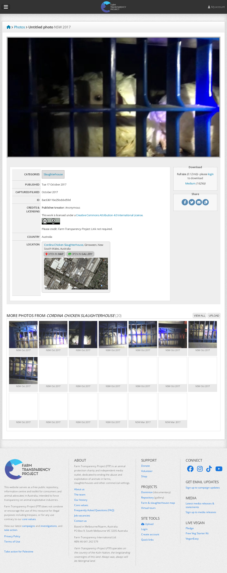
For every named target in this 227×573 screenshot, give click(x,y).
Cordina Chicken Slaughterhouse (63, 245)
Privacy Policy (12, 533)
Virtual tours (148, 505)
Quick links (147, 537)
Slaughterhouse (53, 174)
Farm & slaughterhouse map (158, 500)
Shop (144, 473)
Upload (214, 313)
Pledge (190, 525)
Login (144, 526)
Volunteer (147, 468)
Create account (150, 531)
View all (199, 313)
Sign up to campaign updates (203, 484)
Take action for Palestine (18, 548)
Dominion (156, 489)
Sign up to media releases (201, 509)
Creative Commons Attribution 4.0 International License (109, 215)
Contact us (80, 518)
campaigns (28, 523)
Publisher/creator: (53, 207)
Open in (54, 254)
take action (10, 527)
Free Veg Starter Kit (197, 530)
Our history (80, 497)
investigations (48, 523)
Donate (145, 463)
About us (79, 486)
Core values (81, 502)
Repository (152, 495)
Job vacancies (82, 513)
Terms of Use (12, 539)
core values (29, 516)
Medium (190, 183)
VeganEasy (192, 536)
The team (79, 492)
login (211, 174)
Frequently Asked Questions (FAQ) (94, 507)
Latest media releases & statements (200, 502)
